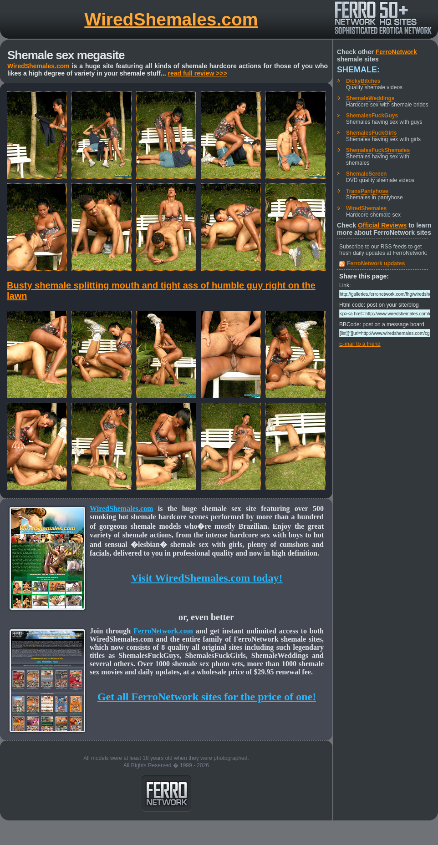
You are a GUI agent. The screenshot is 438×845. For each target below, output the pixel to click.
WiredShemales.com (171, 19)
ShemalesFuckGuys (372, 115)
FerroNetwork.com (163, 631)
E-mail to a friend (360, 344)
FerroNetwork (396, 52)
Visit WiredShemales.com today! (206, 578)
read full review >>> (197, 73)
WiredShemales (366, 208)
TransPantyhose (367, 191)
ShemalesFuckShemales (378, 150)
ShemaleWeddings (370, 98)
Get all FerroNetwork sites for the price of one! (206, 697)
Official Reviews (382, 225)
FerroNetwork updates (376, 263)
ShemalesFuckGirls (371, 133)
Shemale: (358, 69)
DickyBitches (363, 81)
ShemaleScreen (366, 174)
